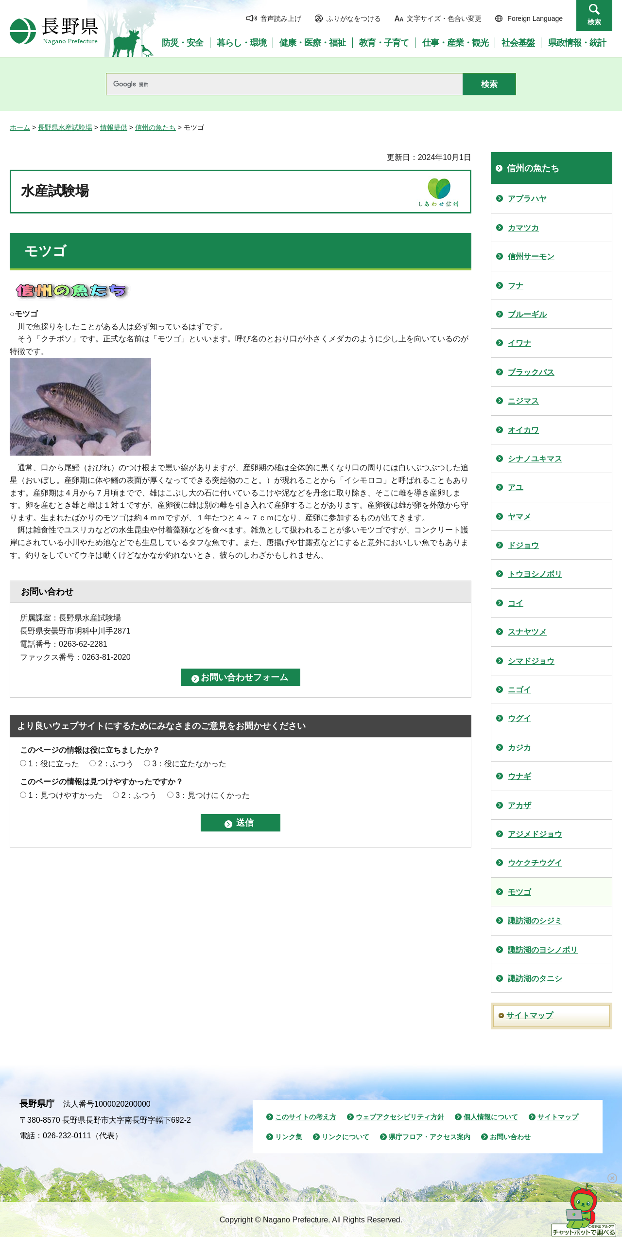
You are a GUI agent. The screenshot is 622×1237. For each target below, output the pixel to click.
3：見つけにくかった (212, 795)
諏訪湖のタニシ (535, 978)
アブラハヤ (527, 198)
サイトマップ (529, 1015)
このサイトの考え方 (305, 1117)
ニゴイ (519, 690)
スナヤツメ (527, 632)
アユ (515, 487)
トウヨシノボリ (535, 574)
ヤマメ (519, 516)
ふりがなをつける (354, 18)
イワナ (519, 343)
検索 (594, 22)
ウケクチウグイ (535, 863)
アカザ (519, 805)
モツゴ (519, 892)
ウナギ (519, 776)
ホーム (20, 127)
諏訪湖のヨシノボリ (543, 950)
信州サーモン (531, 256)
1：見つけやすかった (65, 795)
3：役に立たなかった (189, 764)
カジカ (519, 747)
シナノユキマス (535, 459)
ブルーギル (527, 314)
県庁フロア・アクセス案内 (429, 1137)
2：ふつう (116, 764)
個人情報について (491, 1117)
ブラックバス (531, 372)
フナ (515, 286)
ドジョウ (523, 545)
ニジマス (523, 401)
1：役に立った (53, 764)
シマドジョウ (531, 661)
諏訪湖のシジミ (535, 921)
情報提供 (113, 127)
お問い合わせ (510, 1137)
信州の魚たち (155, 127)
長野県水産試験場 (65, 127)
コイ (515, 603)
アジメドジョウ (535, 834)
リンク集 (288, 1137)
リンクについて (345, 1137)
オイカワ (523, 430)
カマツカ (523, 228)
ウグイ (519, 718)
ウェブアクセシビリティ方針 (400, 1117)
